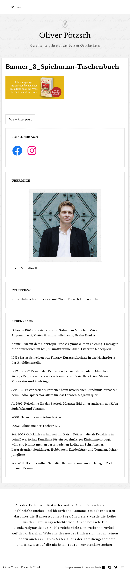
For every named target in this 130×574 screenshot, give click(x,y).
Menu (16, 7)
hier (98, 299)
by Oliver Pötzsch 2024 (23, 567)
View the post (20, 119)
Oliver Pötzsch (65, 35)
